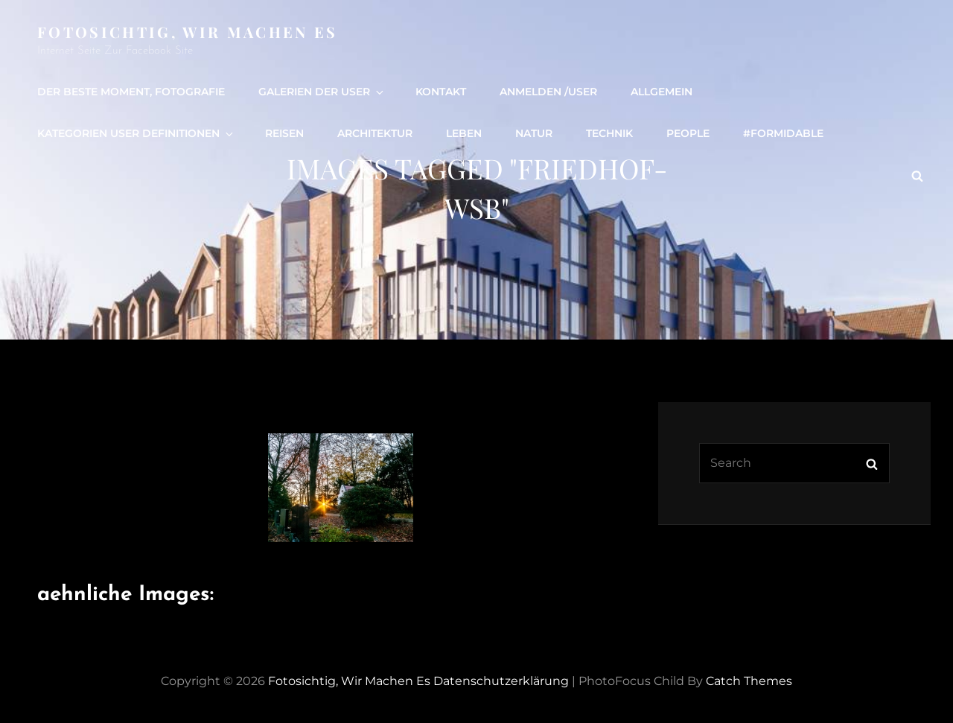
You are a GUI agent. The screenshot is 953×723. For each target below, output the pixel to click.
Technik (609, 133)
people (688, 133)
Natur (533, 133)
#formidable (783, 133)
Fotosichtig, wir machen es (187, 32)
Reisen (284, 133)
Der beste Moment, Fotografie (131, 91)
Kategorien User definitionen (136, 133)
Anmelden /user (548, 91)
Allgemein (661, 91)
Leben (464, 133)
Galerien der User (322, 91)
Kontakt (440, 91)
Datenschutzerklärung (501, 681)
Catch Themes (749, 681)
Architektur (374, 133)
